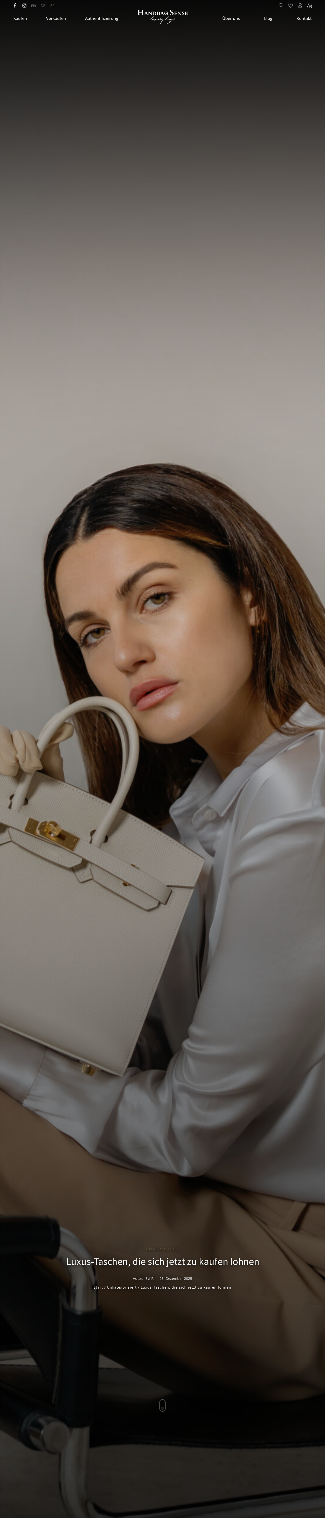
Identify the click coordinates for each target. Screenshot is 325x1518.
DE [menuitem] (43, 5)
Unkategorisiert (162, 1249)
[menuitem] (33, 6)
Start (98, 1287)
